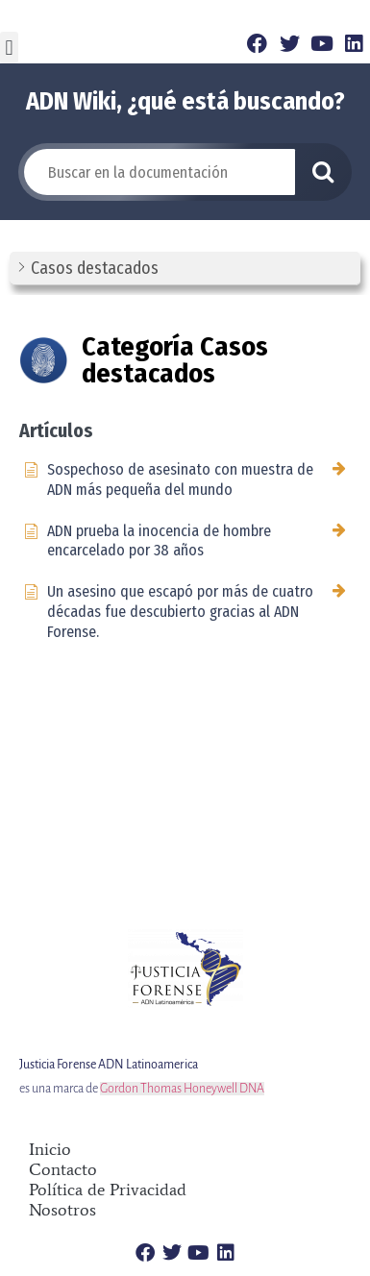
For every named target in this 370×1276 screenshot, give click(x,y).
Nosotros (62, 1210)
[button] (9, 47)
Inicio (50, 1150)
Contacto (63, 1170)
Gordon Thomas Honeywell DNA (182, 1088)
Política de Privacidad (107, 1190)
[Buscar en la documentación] (159, 172)
